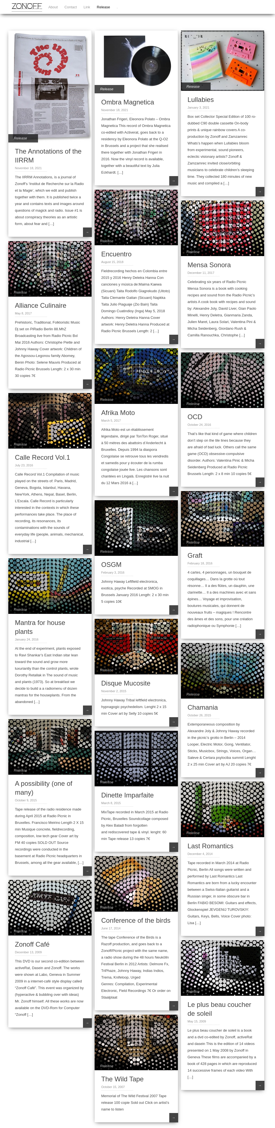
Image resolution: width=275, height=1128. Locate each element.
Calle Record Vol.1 (42, 457)
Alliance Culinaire (40, 305)
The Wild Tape (122, 1079)
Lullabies (201, 99)
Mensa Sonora (209, 265)
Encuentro (116, 254)
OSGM (111, 564)
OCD (195, 417)
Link (87, 7)
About (53, 7)
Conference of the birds (135, 920)
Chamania (203, 707)
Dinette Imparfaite (127, 795)
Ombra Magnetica (127, 102)
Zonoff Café (32, 944)
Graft (195, 555)
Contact (70, 7)
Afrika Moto (118, 412)
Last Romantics (210, 846)
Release (103, 7)
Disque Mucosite (125, 683)
